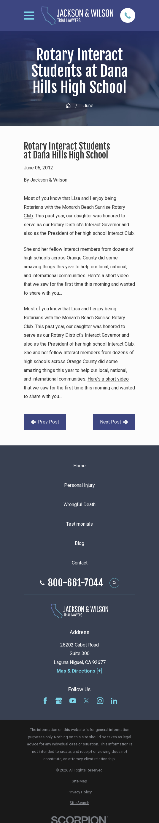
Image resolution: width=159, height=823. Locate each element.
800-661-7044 (75, 583)
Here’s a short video (108, 379)
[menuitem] (79, 781)
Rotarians (33, 207)
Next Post (114, 422)
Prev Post (45, 422)
